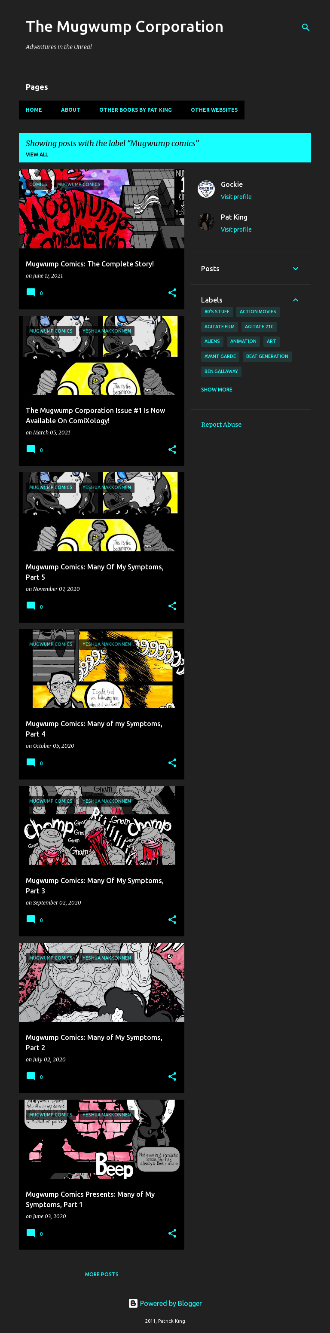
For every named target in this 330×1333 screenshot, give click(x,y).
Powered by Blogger (165, 1303)
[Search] (306, 27)
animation (243, 341)
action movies (258, 311)
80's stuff (217, 311)
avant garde (220, 356)
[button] (172, 293)
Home (34, 110)
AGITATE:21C (259, 326)
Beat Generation (267, 356)
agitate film (220, 326)
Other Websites (214, 110)
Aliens (212, 341)
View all (37, 154)
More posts (102, 1274)
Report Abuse (221, 424)
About (70, 110)
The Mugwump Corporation (125, 26)
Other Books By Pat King (135, 110)
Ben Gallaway (221, 371)
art (271, 341)
